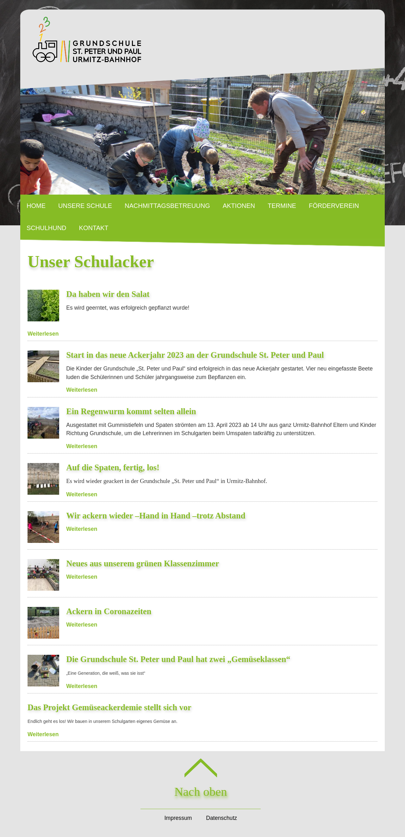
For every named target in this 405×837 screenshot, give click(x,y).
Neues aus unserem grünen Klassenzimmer (142, 563)
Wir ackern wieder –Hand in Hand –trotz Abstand (155, 515)
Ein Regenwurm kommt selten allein (131, 411)
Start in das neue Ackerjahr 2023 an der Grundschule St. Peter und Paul (195, 355)
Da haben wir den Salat (107, 294)
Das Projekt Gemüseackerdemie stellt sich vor (109, 707)
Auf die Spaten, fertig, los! (112, 467)
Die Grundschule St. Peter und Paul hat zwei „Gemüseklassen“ (178, 659)
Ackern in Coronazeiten (108, 611)
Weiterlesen (43, 334)
